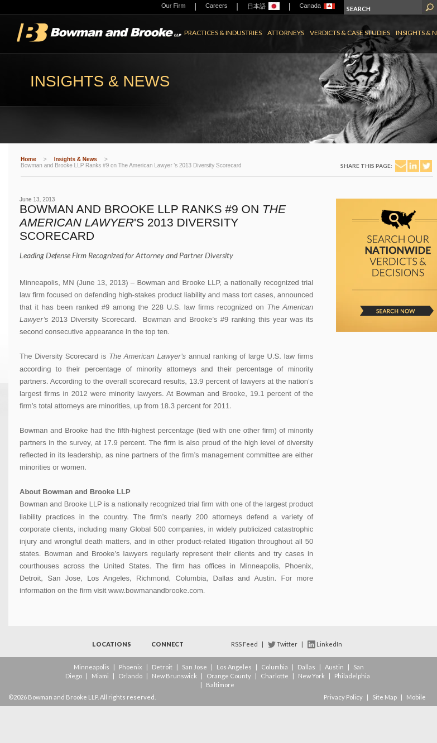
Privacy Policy (343, 697)
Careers (216, 5)
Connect (167, 644)
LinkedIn (329, 644)
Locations (111, 644)
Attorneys (285, 32)
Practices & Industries (223, 32)
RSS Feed (244, 644)
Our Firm (173, 5)
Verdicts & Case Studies (350, 32)
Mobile (416, 697)
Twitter (287, 644)
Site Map (384, 697)
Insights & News (75, 159)
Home (28, 159)
